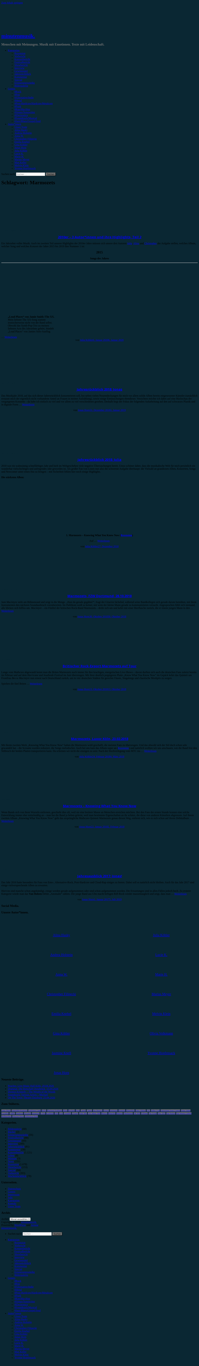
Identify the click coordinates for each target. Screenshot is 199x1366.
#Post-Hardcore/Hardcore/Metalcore (33, 103)
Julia (129, 243)
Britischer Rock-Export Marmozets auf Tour (100, 666)
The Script (153, 1113)
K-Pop (42, 1113)
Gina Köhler (21, 144)
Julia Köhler (20, 150)
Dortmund (114, 1110)
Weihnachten (6, 1116)
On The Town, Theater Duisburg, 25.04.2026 (31, 1097)
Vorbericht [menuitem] (19, 1245)
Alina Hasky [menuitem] (21, 1319)
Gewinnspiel (21, 71)
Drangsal (121, 1110)
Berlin (43, 1110)
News (11, 1161)
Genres (11, 88)
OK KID (137, 1113)
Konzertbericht (22, 59)
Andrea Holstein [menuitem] (23, 1322)
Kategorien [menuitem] (14, 1239)
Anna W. (19, 135)
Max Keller (20, 162)
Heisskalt (27, 1113)
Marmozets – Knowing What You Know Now (99, 806)
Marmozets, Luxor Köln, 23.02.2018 (99, 738)
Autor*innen (14, 124)
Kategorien (14, 50)
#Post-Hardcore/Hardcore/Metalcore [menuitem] (33, 1292)
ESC (148, 1110)
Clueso (89, 1110)
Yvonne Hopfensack (25, 168)
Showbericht (21, 65)
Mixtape (12, 1158)
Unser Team (20, 127)
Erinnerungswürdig (24, 82)
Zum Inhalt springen (12, 2)
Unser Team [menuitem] (20, 1316)
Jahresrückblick (22, 74)
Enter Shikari (140, 1110)
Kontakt (12, 1203)
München (112, 1113)
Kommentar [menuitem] (20, 1266)
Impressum (14, 1194)
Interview (19, 68)
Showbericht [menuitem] (21, 1254)
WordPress (20, 1225)
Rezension (19, 53)
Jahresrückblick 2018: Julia (99, 459)
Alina (136, 243)
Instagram (36, 1113)
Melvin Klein (21, 165)
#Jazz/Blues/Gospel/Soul (27, 121)
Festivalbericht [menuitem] (22, 1251)
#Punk (17, 106)
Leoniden (67, 1113)
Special (18, 79)
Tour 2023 (162, 1113)
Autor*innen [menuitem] (14, 1313)
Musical (104, 1113)
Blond (65, 1110)
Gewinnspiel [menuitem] (21, 1260)
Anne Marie (6, 1110)
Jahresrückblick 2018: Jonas (99, 389)
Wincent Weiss (18, 1116)
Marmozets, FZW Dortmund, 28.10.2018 (99, 596)
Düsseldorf (130, 1110)
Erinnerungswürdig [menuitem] (24, 1272)
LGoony (75, 1113)
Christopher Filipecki (25, 138)
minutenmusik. (18, 36)
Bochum (71, 1110)
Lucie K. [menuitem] (19, 1342)
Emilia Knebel (22, 141)
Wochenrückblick (17, 1176)
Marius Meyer (21, 159)
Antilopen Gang (34, 1110)
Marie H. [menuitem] (19, 1345)
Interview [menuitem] (19, 1257)
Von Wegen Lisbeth (183, 1113)
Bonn (78, 1110)
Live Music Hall (94, 1113)
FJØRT (12, 1113)
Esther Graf (155, 1110)
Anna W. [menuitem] (19, 1325)
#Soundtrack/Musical (25, 118)
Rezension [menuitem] (19, 1242)
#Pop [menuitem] (17, 1283)
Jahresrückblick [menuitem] (22, 1263)
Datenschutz (14, 1188)
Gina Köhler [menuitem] (21, 1334)
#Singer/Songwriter (24, 112)
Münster (119, 1113)
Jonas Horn (20, 147)
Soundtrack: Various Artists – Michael (28, 1094)
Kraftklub (50, 1113)
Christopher (150, 243)
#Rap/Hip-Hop (22, 109)
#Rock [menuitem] (17, 1281)
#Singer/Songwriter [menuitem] (24, 1301)
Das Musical (98, 1110)
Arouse (34, 1225)
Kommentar (20, 77)
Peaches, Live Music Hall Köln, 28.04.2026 (31, 1085)
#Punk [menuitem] (17, 1295)
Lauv (61, 1113)
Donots (106, 1110)
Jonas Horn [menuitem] (20, 1337)
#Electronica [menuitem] (21, 1304)
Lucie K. (19, 153)
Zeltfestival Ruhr (31, 1116)
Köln (56, 1113)
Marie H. (19, 156)
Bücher (11, 1131)
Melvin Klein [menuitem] (21, 1354)
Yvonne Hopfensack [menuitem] (25, 1357)
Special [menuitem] (18, 1269)
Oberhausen (128, 1113)
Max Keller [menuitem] (20, 1351)
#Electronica (21, 115)
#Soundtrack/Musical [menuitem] (25, 1307)
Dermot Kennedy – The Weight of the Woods (31, 1091)
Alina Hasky (21, 130)
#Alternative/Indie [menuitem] (24, 1286)
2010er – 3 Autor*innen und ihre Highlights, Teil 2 (99, 237)
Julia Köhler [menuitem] (20, 1339)
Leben (4, 869)
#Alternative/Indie (24, 97)
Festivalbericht (22, 62)
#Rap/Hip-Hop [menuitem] (22, 1298)
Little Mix (83, 1113)
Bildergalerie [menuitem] (21, 1275)
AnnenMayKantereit (19, 1110)
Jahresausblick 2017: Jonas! (99, 876)
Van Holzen (170, 1113)
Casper (83, 1110)
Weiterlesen (11, 337)
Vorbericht (19, 56)
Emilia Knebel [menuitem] (22, 1331)
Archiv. (5, 1219)
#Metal (18, 100)
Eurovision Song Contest (170, 1110)
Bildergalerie (21, 85)
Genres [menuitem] (11, 1278)
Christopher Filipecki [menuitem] (25, 1328)
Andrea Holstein (23, 133)
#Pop (17, 94)
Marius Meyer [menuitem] (21, 1348)
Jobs (10, 1197)
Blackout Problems (54, 1110)
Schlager (144, 1113)
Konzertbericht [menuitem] (22, 1248)
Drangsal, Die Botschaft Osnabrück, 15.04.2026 (33, 1088)
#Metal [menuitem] (18, 1289)
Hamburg (19, 1113)
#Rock (17, 91)
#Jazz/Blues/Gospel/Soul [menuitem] (27, 1310)
